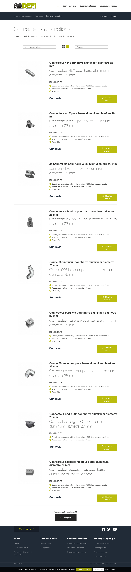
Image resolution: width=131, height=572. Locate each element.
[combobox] (39, 47)
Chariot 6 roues (100, 557)
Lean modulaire (26, 16)
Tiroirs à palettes (100, 548)
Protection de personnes (76, 552)
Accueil (16, 16)
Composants (39, 16)
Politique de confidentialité (109, 564)
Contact (114, 16)
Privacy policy (110, 569)
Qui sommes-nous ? (21, 548)
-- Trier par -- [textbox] (80, 47)
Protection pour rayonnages (77, 543)
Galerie (16, 543)
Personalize (98, 569)
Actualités (104, 16)
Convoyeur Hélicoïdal (102, 543)
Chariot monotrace (101, 552)
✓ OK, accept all (83, 569)
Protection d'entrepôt (75, 548)
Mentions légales (95, 564)
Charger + (65, 517)
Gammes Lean (45, 543)
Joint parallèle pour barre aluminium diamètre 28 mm (83, 163)
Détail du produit (107, 99)
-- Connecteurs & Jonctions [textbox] (34, 47)
